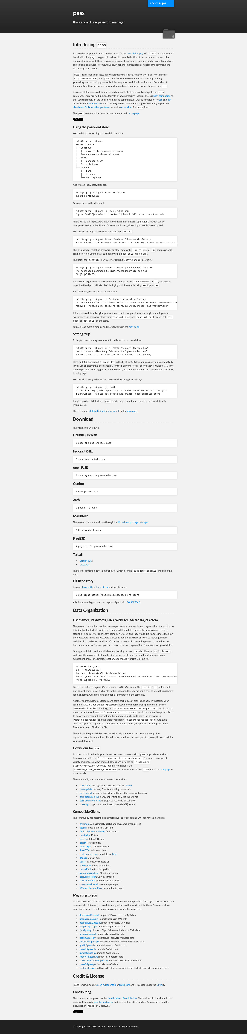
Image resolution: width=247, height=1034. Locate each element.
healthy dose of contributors (122, 998)
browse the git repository (95, 587)
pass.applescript (88, 876)
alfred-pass (85, 865)
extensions (126, 107)
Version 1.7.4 (86, 560)
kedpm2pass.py (88, 937)
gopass (83, 857)
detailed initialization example (105, 411)
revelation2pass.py (89, 941)
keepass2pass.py (88, 926)
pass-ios (84, 838)
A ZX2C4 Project (157, 3)
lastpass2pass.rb (88, 934)
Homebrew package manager (133, 522)
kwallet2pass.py (88, 952)
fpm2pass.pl (86, 930)
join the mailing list (103, 1001)
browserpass (86, 846)
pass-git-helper (87, 880)
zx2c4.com (124, 984)
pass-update (86, 789)
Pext (114, 854)
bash (155, 95)
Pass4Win (85, 850)
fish (169, 99)
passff (83, 842)
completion (165, 95)
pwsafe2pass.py (88, 964)
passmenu (85, 823)
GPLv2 (160, 984)
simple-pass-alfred (89, 872)
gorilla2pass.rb (87, 945)
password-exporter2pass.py (94, 960)
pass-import (86, 793)
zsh (161, 99)
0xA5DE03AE (133, 602)
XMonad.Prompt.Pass (91, 888)
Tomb (129, 785)
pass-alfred (85, 869)
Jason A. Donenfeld (106, 984)
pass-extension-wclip (90, 800)
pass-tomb (85, 785)
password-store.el (89, 884)
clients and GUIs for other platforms (91, 107)
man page (134, 113)
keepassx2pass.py (89, 918)
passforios (85, 835)
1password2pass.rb (89, 915)
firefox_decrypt (87, 968)
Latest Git (85, 564)
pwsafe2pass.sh (88, 949)
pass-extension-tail (89, 796)
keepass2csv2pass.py (90, 922)
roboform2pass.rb (89, 956)
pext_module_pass (89, 854)
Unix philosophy (135, 53)
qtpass (83, 827)
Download (168, 33)
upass (83, 861)
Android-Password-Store (92, 831)
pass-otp (84, 804)
